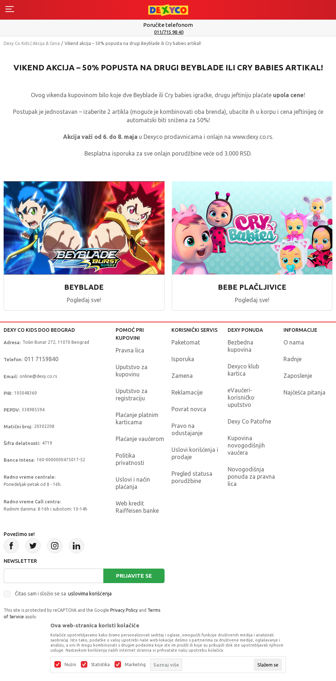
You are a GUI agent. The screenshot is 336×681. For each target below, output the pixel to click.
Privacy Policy (124, 610)
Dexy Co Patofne (249, 421)
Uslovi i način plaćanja (133, 483)
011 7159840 (41, 359)
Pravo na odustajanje (187, 429)
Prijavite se (134, 576)
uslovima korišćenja (90, 594)
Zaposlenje (297, 375)
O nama (293, 342)
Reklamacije (187, 392)
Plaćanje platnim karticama (137, 418)
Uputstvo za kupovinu (132, 370)
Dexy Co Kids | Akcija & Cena (32, 43)
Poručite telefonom (168, 25)
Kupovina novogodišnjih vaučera (246, 445)
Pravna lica (130, 350)
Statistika (100, 665)
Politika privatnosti (130, 459)
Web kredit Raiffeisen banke (137, 507)
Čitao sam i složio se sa (63, 593)
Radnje (292, 359)
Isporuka (182, 359)
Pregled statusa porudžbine (191, 477)
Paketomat (185, 342)
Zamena (182, 375)
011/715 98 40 (168, 31)
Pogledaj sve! (84, 300)
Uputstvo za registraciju (132, 394)
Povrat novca (188, 409)
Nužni (70, 665)
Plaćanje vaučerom (140, 439)
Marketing (135, 665)
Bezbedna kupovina (240, 346)
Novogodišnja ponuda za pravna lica (251, 476)
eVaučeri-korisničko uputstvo (241, 397)
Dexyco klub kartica (243, 370)
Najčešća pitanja (304, 392)
